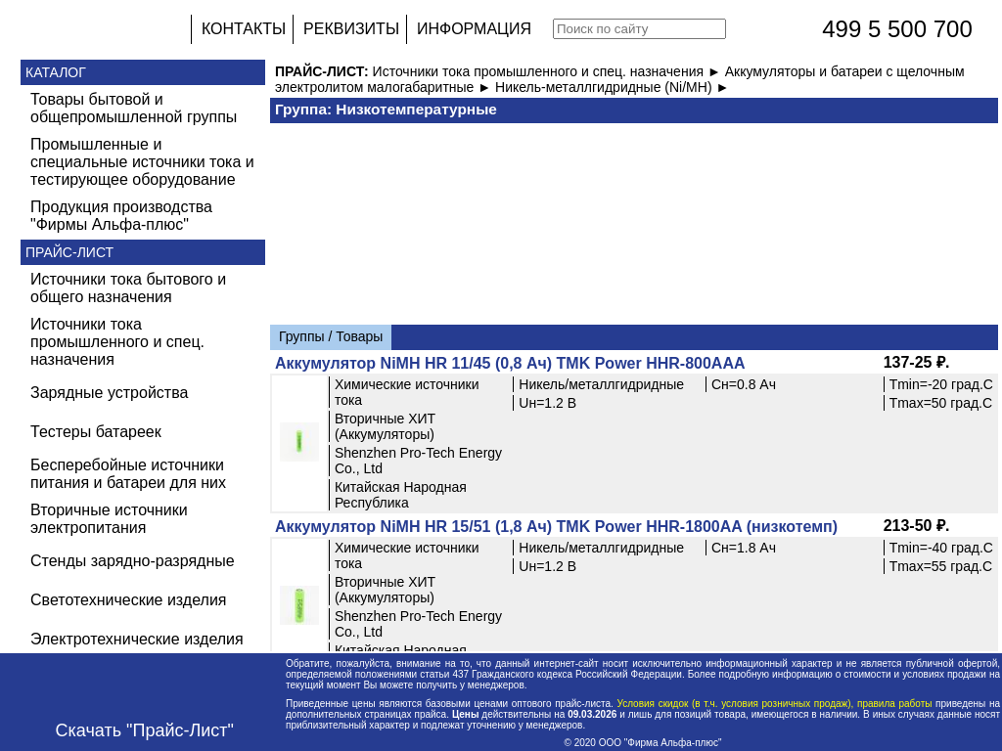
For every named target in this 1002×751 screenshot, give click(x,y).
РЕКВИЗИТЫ (351, 29)
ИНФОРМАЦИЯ (474, 29)
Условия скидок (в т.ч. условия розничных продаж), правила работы (774, 703)
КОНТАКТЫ (244, 29)
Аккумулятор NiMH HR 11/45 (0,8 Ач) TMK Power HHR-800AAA (510, 363)
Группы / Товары (331, 336)
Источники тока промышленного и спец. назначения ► (549, 71)
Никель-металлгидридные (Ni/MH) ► (612, 87)
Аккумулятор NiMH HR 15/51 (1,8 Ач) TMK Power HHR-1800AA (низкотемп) (556, 526)
